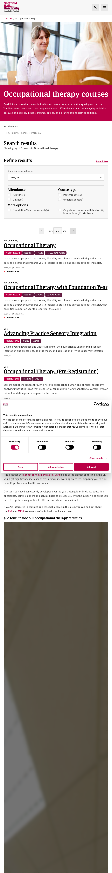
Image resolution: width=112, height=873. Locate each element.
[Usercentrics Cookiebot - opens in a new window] (96, 404)
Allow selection (56, 467)
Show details (96, 458)
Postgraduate (77, 120)
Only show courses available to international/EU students (83, 138)
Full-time (23, 120)
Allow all (91, 467)
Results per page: (12, 375)
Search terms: (11, 52)
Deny (20, 467)
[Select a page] (57, 157)
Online (22, 125)
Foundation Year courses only (31, 136)
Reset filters (102, 87)
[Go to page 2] (73, 157)
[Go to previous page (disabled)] (41, 157)
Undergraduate (77, 125)
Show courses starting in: (20, 97)
